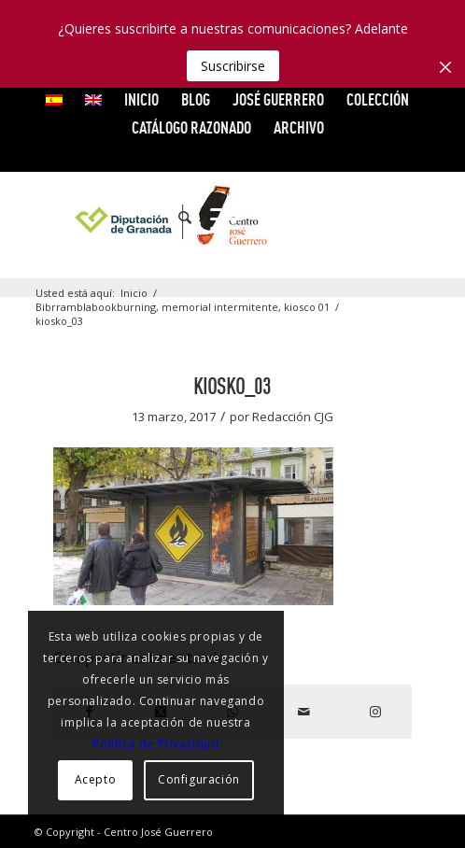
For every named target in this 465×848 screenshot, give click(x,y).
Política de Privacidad (155, 744)
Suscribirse (233, 66)
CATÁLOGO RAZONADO (191, 127)
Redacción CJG (292, 416)
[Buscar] (175, 217)
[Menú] (217, 217)
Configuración (199, 779)
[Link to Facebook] (304, 218)
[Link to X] (332, 218)
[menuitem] (54, 100)
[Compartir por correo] (304, 712)
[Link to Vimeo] (360, 218)
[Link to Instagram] (416, 218)
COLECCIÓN (377, 99)
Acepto (96, 779)
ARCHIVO (299, 127)
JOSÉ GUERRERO (278, 99)
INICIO (141, 99)
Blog (195, 99)
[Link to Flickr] (388, 218)
